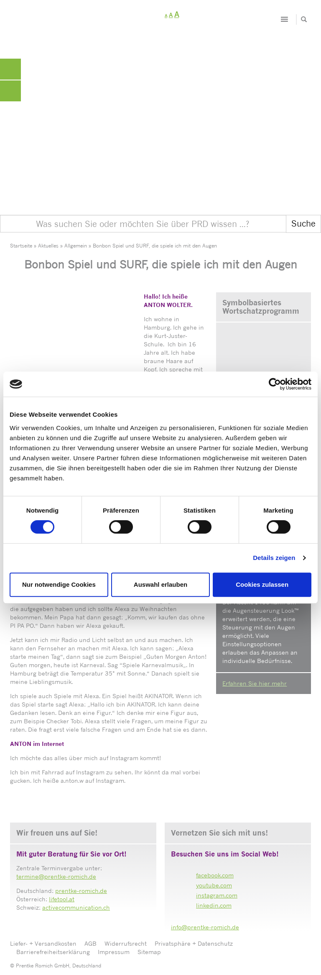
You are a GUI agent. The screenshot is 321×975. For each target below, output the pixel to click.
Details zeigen (274, 557)
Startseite (21, 245)
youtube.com (214, 885)
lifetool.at (61, 899)
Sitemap (149, 951)
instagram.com (216, 895)
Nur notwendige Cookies (59, 584)
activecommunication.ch (76, 907)
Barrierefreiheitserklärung (53, 951)
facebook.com (215, 875)
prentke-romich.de (81, 890)
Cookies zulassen (262, 584)
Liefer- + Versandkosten (43, 943)
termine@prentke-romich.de (56, 876)
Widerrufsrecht (125, 943)
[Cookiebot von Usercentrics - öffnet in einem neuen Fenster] (274, 384)
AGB (90, 943)
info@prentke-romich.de (205, 927)
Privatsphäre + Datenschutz (194, 943)
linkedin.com (214, 905)
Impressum (114, 951)
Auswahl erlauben (160, 584)
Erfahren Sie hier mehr (254, 683)
